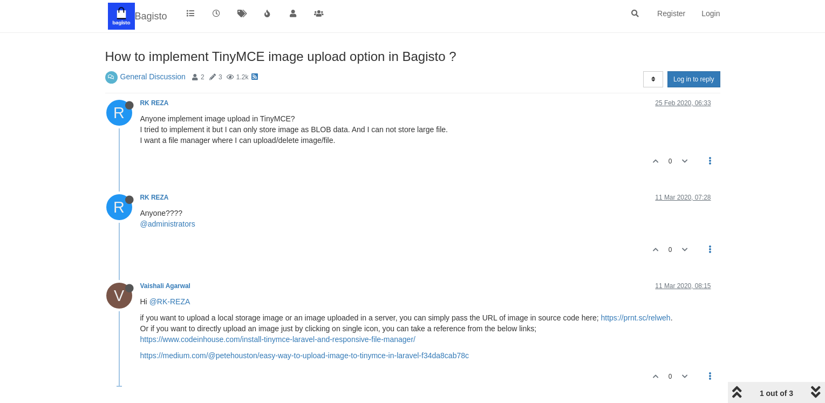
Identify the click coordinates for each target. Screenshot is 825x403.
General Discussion (153, 76)
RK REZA (154, 103)
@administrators (167, 224)
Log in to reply (693, 79)
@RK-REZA (169, 301)
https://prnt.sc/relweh (635, 317)
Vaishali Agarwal (165, 286)
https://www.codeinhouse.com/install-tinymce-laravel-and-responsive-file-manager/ (277, 339)
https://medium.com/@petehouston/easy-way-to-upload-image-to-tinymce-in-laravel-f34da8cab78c (304, 355)
